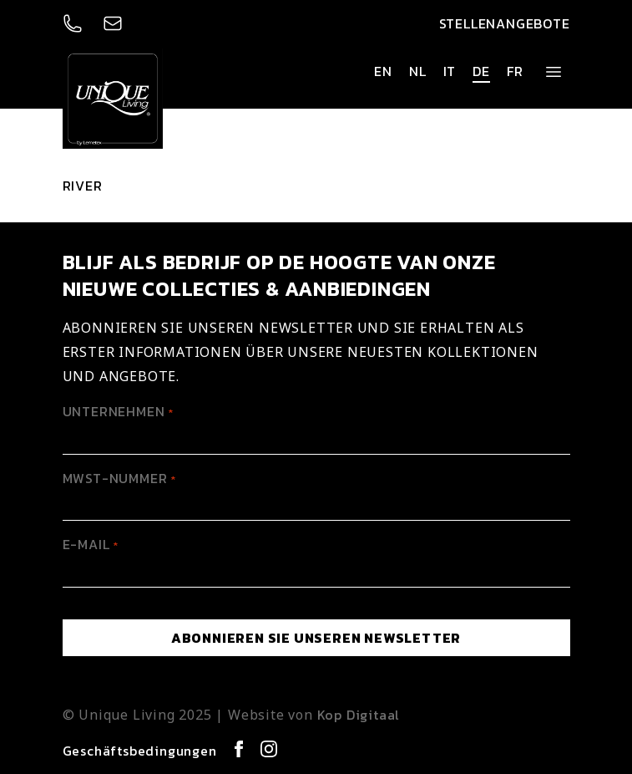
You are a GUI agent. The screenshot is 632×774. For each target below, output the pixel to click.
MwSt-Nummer (119, 478)
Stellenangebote (504, 23)
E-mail (91, 544)
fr (515, 71)
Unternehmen (118, 411)
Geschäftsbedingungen (140, 751)
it (450, 71)
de (481, 71)
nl (418, 71)
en (383, 71)
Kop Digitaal (359, 715)
